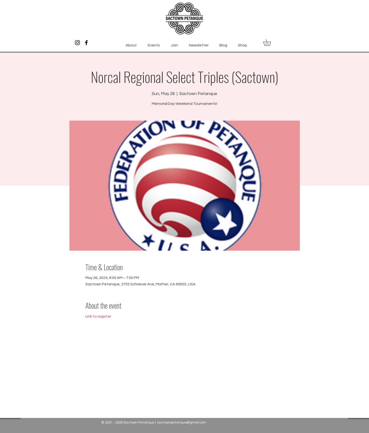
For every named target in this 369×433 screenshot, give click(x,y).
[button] (270, 42)
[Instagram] (77, 42)
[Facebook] (86, 42)
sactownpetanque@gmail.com (181, 422)
